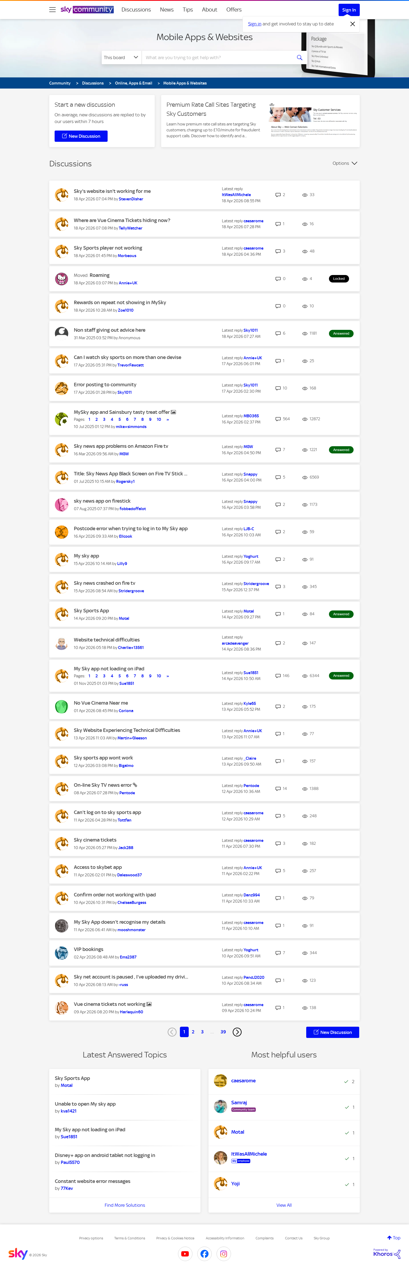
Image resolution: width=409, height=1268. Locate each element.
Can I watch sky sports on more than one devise (127, 357)
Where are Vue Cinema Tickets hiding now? (122, 220)
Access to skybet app (98, 867)
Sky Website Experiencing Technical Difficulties (127, 730)
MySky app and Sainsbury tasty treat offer (122, 412)
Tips (188, 9)
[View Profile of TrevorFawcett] (131, 365)
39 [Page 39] (223, 1031)
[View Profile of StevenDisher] (131, 199)
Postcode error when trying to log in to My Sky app (131, 528)
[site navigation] (52, 9)
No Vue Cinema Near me (101, 703)
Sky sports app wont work (103, 758)
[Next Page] (237, 1032)
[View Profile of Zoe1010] (126, 310)
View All (284, 1205)
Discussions (136, 9)
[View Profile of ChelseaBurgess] (132, 902)
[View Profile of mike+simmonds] (131, 426)
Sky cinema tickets (95, 840)
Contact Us (293, 1238)
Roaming (99, 275)
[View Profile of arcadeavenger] (235, 643)
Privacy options (91, 1238)
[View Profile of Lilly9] (122, 563)
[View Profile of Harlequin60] (131, 1012)
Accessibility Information (225, 1238)
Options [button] (341, 163)
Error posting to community (105, 384)
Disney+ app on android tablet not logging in (105, 1155)
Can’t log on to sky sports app (107, 812)
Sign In (349, 10)
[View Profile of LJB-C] (249, 528)
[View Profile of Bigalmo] (126, 765)
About (209, 9)
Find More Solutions (125, 1205)
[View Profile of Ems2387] (128, 957)
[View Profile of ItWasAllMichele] (236, 194)
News (167, 9)
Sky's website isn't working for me (112, 191)
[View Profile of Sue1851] (126, 683)
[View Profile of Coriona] (126, 710)
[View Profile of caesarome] (253, 221)
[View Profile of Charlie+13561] (131, 647)
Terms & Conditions (129, 1238)
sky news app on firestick (102, 501)
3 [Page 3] (202, 1031)
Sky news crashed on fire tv (104, 583)
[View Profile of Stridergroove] (131, 591)
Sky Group (322, 1238)
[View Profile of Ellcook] (125, 536)
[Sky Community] (87, 10)
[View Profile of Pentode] (127, 792)
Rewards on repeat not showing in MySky (120, 302)
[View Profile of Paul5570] (70, 1162)
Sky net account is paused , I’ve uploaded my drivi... (131, 977)
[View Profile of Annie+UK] (128, 283)
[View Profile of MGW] (124, 454)
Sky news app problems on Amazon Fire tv (121, 446)
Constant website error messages (92, 1181)
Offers (234, 9)
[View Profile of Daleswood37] (129, 875)
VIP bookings (88, 949)
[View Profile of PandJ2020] (254, 977)
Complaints (265, 1238)
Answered (341, 333)
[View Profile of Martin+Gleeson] (132, 738)
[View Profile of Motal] (124, 618)
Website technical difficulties (107, 640)
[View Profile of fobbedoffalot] (133, 508)
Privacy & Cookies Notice (175, 1238)
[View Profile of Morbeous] (127, 255)
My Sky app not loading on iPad (109, 669)
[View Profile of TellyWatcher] (130, 228)
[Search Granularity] (122, 57)
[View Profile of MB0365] (251, 416)
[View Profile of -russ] (123, 984)
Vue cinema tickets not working (110, 1004)
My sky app (86, 556)
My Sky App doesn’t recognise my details (119, 922)
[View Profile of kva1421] (69, 1111)
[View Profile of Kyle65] (250, 703)
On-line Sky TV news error (103, 785)
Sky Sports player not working (108, 248)
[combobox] (216, 57)
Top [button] (396, 1237)
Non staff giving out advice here (109, 330)
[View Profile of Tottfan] (124, 820)
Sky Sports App (91, 611)
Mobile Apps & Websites (205, 37)
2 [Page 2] (193, 1031)
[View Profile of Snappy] (250, 474)
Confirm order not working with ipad (115, 895)
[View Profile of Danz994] (252, 895)
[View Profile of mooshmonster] (132, 929)
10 (159, 419)
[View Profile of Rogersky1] (125, 481)
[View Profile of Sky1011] (251, 330)
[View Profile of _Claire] (250, 758)
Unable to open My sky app (85, 1104)
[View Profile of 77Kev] (67, 1188)
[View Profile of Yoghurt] (251, 556)
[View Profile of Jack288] (125, 847)
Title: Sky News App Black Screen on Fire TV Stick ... (130, 474)
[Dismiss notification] (353, 24)
